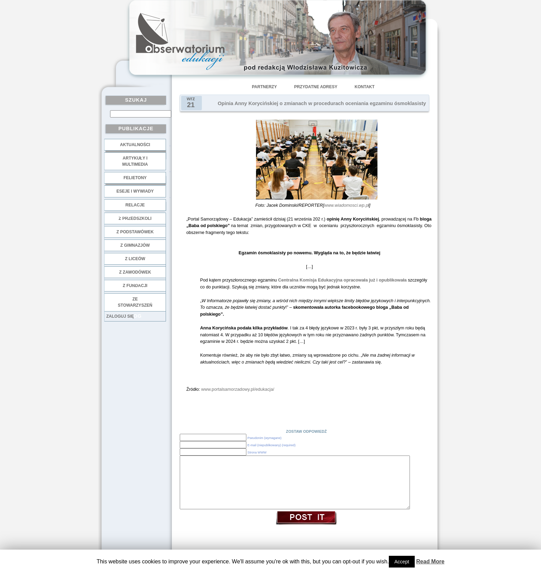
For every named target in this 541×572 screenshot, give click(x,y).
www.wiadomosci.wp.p (346, 205)
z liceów (135, 258)
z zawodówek (135, 272)
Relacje (135, 205)
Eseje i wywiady (135, 191)
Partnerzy (264, 86)
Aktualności (135, 144)
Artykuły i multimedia (135, 161)
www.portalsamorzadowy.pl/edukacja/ (237, 389)
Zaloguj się (120, 316)
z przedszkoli (135, 218)
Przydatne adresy (315, 86)
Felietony (135, 177)
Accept (401, 561)
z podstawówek (135, 231)
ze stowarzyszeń (135, 302)
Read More (430, 561)
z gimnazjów (135, 245)
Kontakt (365, 86)
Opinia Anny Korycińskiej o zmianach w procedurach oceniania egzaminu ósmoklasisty (322, 103)
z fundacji (135, 285)
